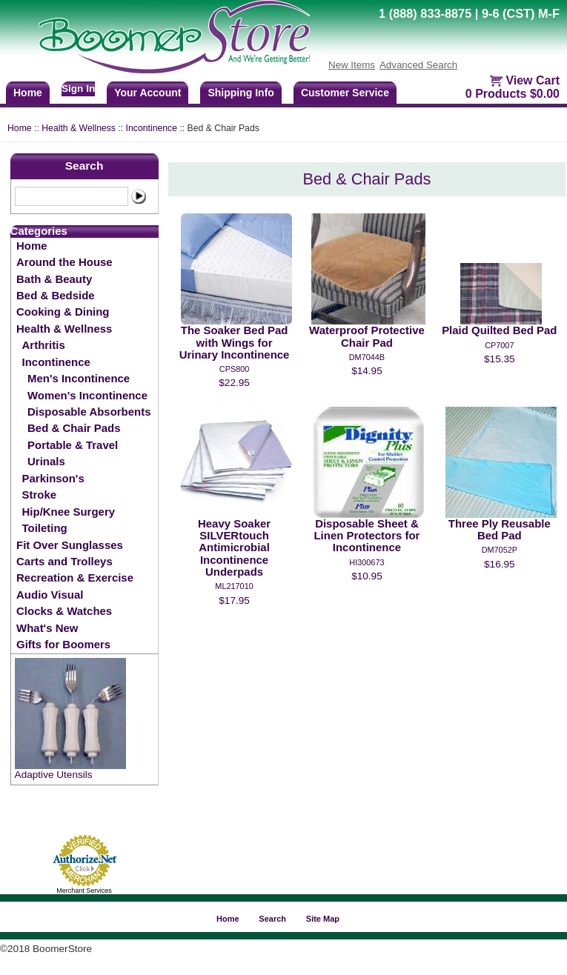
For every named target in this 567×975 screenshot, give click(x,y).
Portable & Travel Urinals (72, 453)
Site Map (322, 918)
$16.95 (499, 564)
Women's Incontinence (87, 395)
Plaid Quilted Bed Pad (499, 330)
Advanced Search (418, 64)
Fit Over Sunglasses (69, 545)
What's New (47, 628)
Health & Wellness (79, 128)
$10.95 (366, 576)
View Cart (532, 80)
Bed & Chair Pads (73, 428)
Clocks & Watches (64, 611)
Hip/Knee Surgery (68, 511)
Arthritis (43, 345)
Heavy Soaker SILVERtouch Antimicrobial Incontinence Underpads (234, 547)
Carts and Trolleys (64, 561)
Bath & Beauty (54, 279)
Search (84, 165)
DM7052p (499, 549)
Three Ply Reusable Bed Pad (499, 529)
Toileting (44, 528)
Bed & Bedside (55, 295)
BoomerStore (175, 37)
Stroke (39, 494)
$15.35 (499, 359)
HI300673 (366, 562)
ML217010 (234, 586)
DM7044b (367, 357)
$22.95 (234, 382)
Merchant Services (84, 890)
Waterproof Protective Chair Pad (367, 336)
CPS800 (234, 369)
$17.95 (234, 600)
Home (19, 128)
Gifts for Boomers (63, 644)
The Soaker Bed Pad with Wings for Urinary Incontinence (234, 342)
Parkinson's (53, 478)
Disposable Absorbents (88, 411)
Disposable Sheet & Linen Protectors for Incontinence (367, 535)
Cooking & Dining (62, 311)
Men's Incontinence (78, 378)
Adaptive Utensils (54, 774)
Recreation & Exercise (74, 577)
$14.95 (366, 370)
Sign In (78, 88)
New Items (351, 64)
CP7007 (499, 345)
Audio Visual (49, 594)
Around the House (64, 262)
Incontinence (151, 128)
